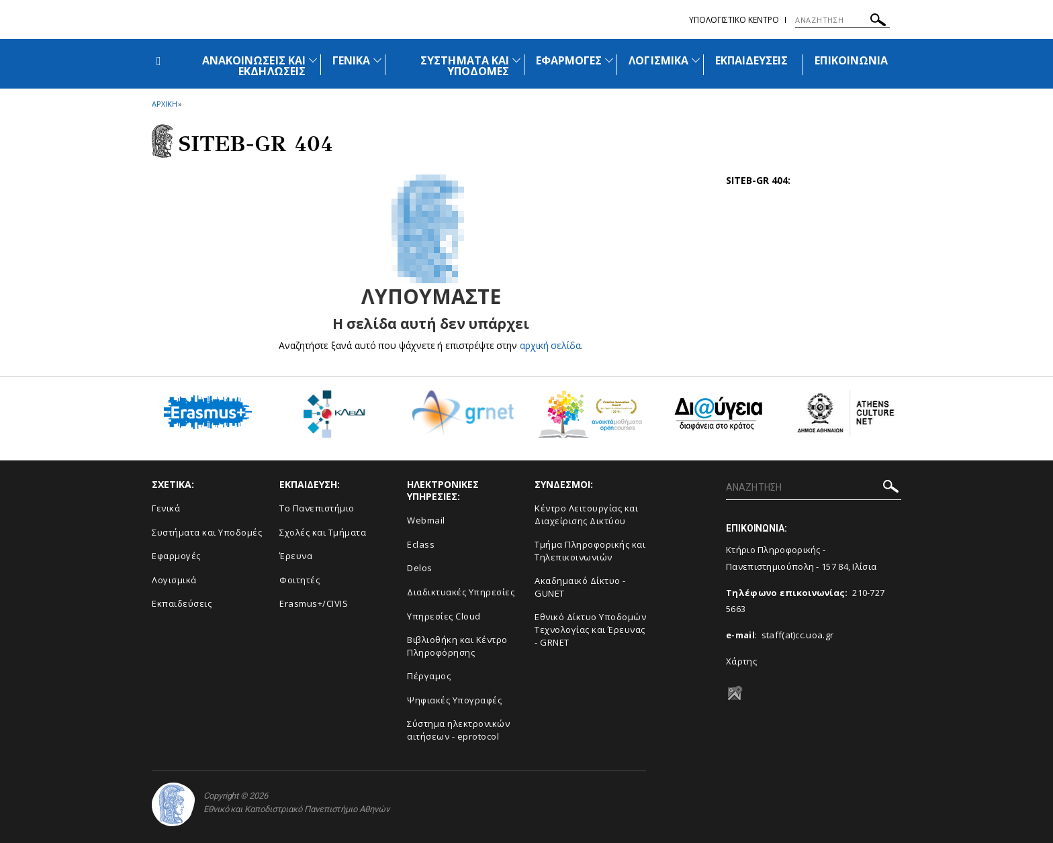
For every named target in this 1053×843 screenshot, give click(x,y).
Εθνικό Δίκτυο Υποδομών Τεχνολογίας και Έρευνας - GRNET (590, 629)
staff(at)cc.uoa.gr (797, 635)
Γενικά (166, 508)
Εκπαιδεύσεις (182, 603)
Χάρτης (741, 661)
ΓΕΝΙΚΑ (351, 60)
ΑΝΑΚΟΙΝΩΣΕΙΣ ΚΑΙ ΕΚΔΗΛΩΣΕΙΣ (254, 66)
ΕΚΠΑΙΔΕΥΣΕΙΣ (751, 60)
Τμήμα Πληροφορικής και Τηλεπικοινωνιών (590, 550)
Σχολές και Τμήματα (322, 532)
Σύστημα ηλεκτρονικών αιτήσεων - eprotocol (458, 729)
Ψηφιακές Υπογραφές (454, 700)
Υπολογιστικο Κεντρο (734, 20)
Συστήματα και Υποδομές (207, 532)
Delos (419, 568)
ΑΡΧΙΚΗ (164, 104)
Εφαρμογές (176, 556)
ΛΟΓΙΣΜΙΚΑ (658, 60)
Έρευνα (295, 556)
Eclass (420, 544)
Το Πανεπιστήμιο (317, 508)
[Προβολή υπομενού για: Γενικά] (377, 60)
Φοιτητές (299, 580)
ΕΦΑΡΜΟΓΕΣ (569, 60)
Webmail (426, 520)
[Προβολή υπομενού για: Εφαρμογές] (609, 60)
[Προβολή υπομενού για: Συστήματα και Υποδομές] (516, 60)
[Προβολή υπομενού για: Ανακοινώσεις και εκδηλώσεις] (313, 60)
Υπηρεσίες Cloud (444, 616)
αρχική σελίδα (550, 345)
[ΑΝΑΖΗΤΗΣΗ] (842, 20)
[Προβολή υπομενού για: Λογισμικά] (695, 60)
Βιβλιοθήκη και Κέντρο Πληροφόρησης (457, 646)
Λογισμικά (174, 580)
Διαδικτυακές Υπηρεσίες (460, 592)
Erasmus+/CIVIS (313, 603)
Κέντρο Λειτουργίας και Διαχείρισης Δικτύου (586, 514)
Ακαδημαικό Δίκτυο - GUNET (580, 587)
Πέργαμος (429, 676)
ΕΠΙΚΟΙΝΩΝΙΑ (851, 60)
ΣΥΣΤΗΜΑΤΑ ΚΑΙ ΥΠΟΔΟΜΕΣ (464, 66)
